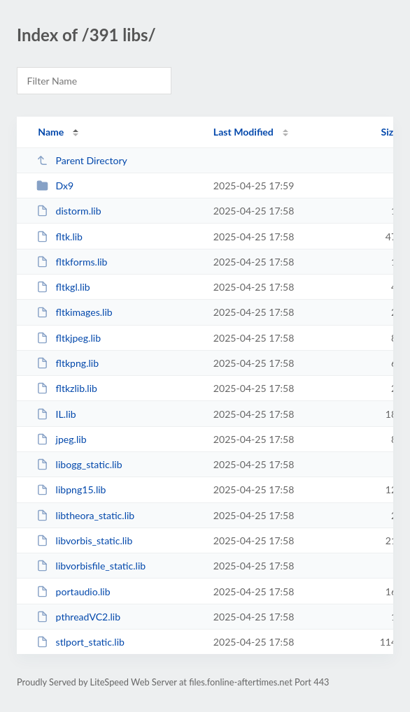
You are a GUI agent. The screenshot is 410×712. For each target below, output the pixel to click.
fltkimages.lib (74, 312)
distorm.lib (68, 211)
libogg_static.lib (79, 464)
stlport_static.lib (80, 642)
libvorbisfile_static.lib (91, 566)
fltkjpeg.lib (68, 338)
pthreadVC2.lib (78, 617)
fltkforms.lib (71, 262)
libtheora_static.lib (85, 515)
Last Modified (243, 132)
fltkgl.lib (63, 287)
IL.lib (56, 414)
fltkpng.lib (67, 363)
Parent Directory (81, 160)
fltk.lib (59, 236)
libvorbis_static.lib (84, 540)
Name (51, 132)
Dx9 (54, 185)
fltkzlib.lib (66, 388)
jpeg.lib (61, 439)
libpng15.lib (71, 489)
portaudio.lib (73, 591)
